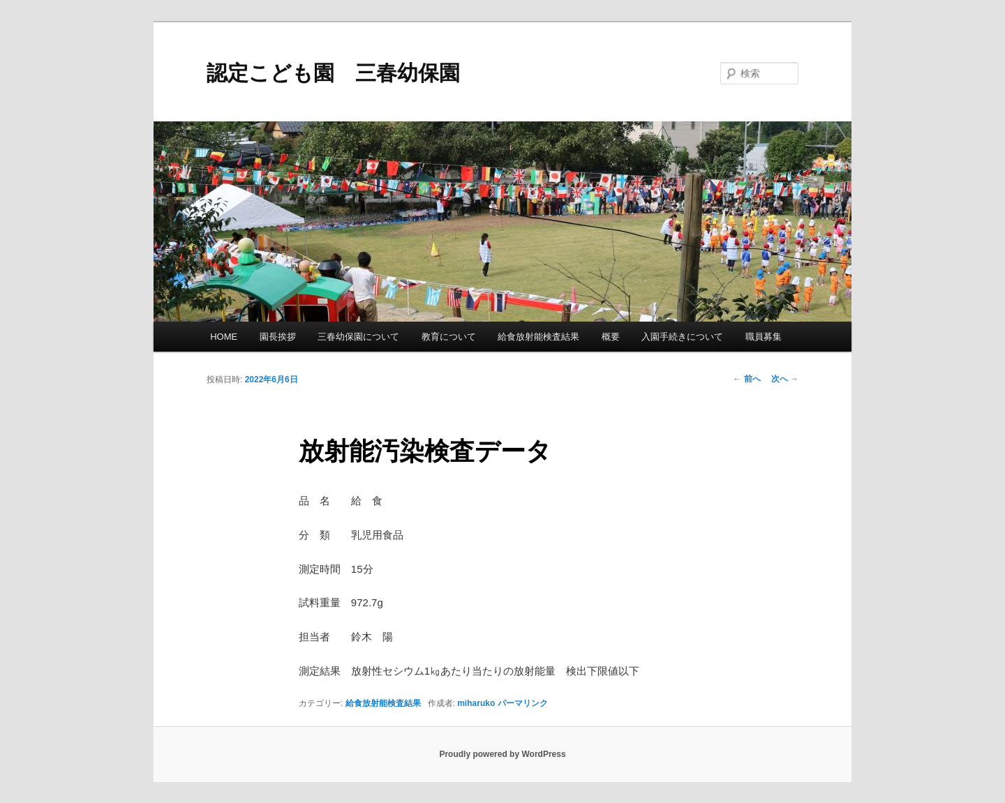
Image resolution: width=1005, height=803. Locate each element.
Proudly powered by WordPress (502, 754)
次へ (784, 379)
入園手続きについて (682, 336)
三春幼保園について (358, 336)
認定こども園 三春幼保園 (333, 72)
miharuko (476, 703)
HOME (223, 336)
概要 (611, 336)
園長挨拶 (278, 336)
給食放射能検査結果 (538, 336)
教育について (449, 336)
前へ (746, 379)
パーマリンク (523, 703)
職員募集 (763, 336)
